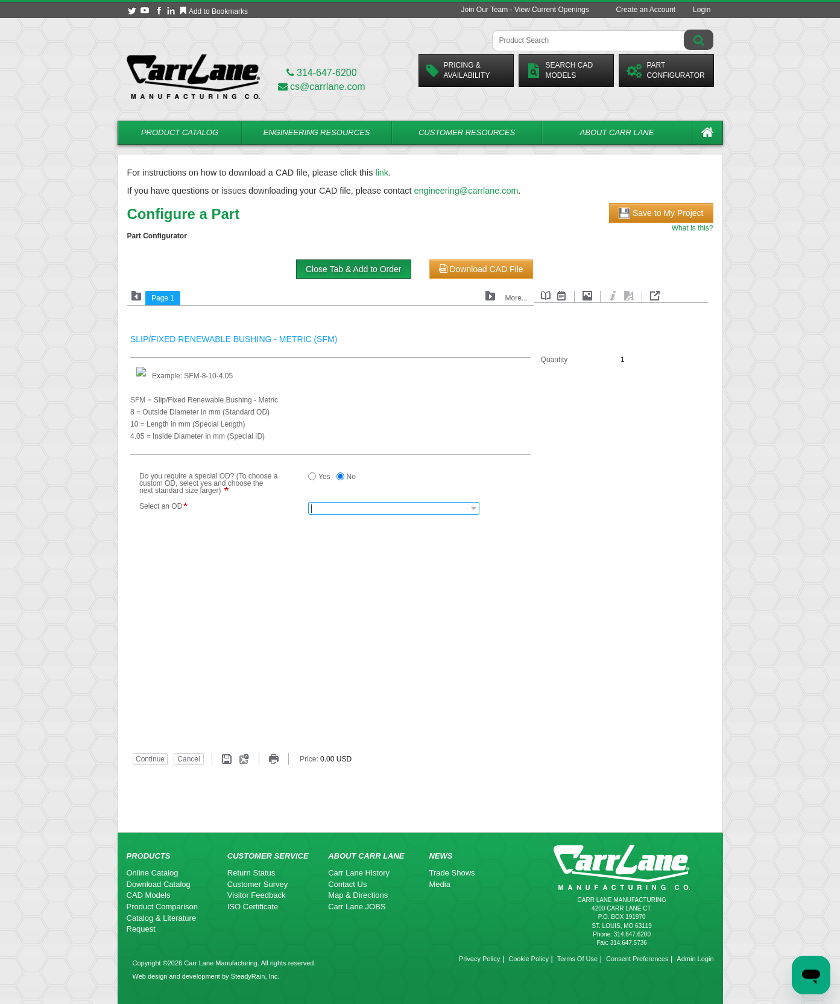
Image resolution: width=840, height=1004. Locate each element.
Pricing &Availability (458, 70)
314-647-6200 (321, 73)
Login (701, 9)
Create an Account (645, 9)
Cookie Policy (528, 958)
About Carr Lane (617, 132)
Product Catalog (179, 132)
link (381, 172)
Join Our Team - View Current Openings (525, 9)
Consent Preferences (637, 958)
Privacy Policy (479, 958)
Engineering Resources (317, 132)
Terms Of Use (577, 958)
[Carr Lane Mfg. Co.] (193, 76)
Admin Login (695, 958)
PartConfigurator (666, 70)
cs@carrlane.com (321, 86)
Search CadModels (559, 70)
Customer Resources (466, 132)
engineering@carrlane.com (466, 190)
